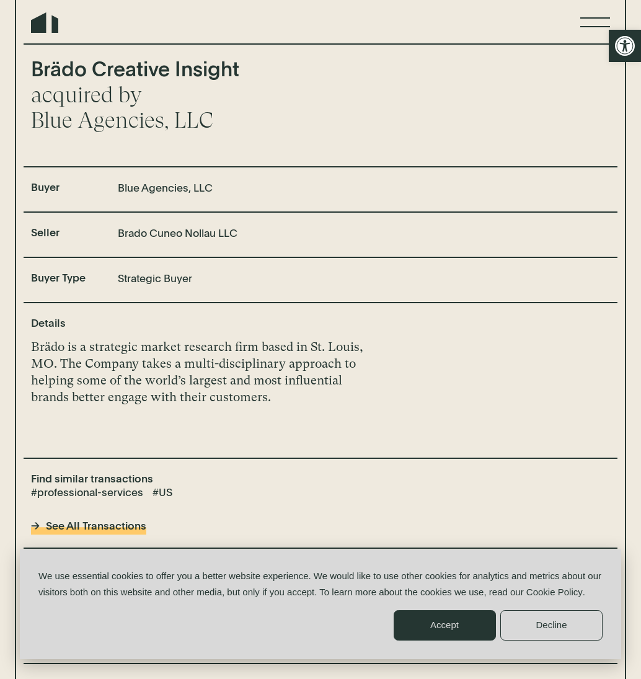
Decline (551, 624)
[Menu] (595, 22)
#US (162, 493)
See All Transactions (96, 526)
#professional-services (87, 493)
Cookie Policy (554, 592)
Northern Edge (44, 22)
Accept (444, 624)
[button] (625, 46)
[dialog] (320, 604)
